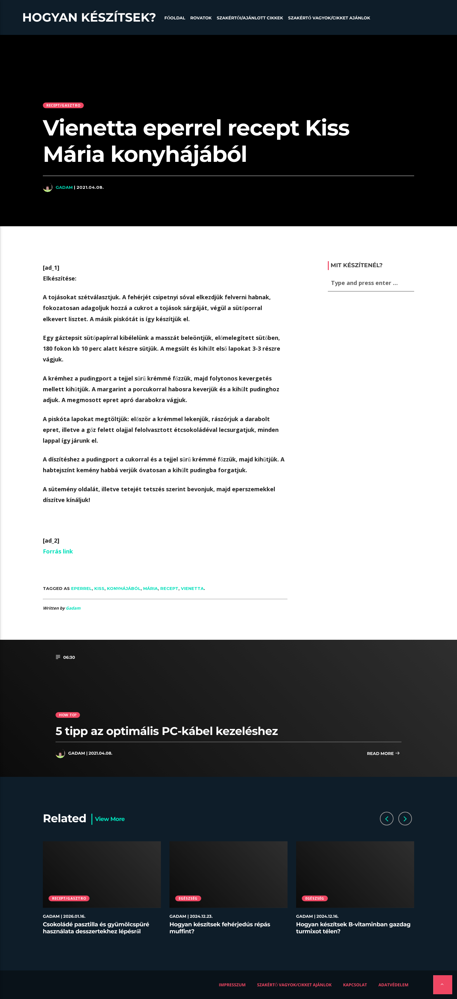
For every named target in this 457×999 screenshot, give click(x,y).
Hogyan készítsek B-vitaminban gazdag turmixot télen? (353, 928)
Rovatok (201, 18)
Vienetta (192, 588)
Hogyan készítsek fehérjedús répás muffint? (219, 928)
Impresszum (232, 985)
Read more (383, 754)
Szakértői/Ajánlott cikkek (250, 18)
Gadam (64, 187)
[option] (102, 891)
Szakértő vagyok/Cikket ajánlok (329, 18)
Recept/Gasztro (63, 105)
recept (169, 588)
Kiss (99, 588)
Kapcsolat (355, 985)
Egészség (188, 898)
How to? (68, 714)
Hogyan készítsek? (89, 17)
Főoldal (174, 18)
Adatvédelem (393, 985)
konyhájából (124, 588)
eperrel (81, 588)
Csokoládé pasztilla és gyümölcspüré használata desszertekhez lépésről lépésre (96, 931)
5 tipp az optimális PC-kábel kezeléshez (167, 731)
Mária (150, 588)
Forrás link (58, 551)
